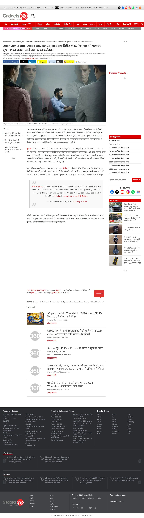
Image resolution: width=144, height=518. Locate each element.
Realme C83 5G (56, 424)
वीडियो (56, 24)
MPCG (89, 8)
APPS (75, 8)
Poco (129, 414)
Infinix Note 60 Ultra (57, 429)
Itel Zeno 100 (55, 414)
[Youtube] (122, 192)
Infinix (99, 433)
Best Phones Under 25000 (34, 417)
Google (99, 424)
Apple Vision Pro (8, 430)
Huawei (99, 431)
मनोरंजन (60, 28)
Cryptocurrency (30, 422)
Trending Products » (118, 73)
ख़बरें (14, 42)
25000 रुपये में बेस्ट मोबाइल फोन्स (119, 162)
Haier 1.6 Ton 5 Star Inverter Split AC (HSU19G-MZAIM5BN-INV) (82, 440)
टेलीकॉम (88, 28)
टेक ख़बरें (14, 24)
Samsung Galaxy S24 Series (35, 419)
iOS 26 (5, 423)
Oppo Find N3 (7, 442)
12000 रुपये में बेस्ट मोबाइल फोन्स (119, 151)
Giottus (27, 429)
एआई (27, 24)
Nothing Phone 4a (57, 431)
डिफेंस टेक (67, 24)
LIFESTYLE (44, 8)
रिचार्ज (109, 24)
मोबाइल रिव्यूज (114, 200)
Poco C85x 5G (56, 417)
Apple (99, 419)
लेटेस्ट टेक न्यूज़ (31, 290)
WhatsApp (90, 507)
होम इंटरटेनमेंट (52, 323)
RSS (31, 495)
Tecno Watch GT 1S (79, 419)
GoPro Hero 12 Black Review (35, 438)
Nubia (114, 429)
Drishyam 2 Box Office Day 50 (94, 302)
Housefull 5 (29, 436)
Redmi (130, 419)
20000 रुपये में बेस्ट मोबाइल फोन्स (119, 158)
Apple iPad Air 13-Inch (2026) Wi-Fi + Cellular (83, 415)
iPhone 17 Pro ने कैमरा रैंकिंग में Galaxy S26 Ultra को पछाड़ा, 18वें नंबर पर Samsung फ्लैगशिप (92, 480)
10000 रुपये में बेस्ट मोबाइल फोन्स (119, 148)
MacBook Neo (56, 433)
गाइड (77, 24)
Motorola (115, 424)
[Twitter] (117, 192)
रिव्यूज (40, 24)
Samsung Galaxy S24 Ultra (34, 426)
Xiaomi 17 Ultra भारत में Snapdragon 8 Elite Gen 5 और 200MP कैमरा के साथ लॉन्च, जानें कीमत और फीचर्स (57, 459)
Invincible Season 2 (32, 441)
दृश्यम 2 (30, 148)
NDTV (4, 8)
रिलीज (65, 168)
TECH (57, 8)
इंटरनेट (105, 28)
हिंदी (21, 8)
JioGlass (28, 443)
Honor (99, 429)
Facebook (73, 507)
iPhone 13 (6, 438)
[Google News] (138, 192)
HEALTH (51, 8)
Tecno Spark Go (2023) (10, 445)
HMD (99, 426)
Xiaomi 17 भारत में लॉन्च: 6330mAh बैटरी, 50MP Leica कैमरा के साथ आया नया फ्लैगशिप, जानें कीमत (22, 459)
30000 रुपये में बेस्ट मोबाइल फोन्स (119, 165)
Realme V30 (29, 414)
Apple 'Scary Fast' (31, 433)
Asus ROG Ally (78, 428)
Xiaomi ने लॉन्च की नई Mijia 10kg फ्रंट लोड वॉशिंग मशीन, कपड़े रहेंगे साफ (126, 479)
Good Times (103, 8)
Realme (130, 417)
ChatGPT (6, 421)
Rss (94, 507)
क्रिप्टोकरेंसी (127, 24)
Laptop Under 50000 (10, 426)
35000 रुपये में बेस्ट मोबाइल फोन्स (119, 169)
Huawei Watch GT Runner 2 (82, 421)
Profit (16, 8)
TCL (129, 426)
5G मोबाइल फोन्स (114, 140)
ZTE (129, 433)
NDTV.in (53, 509)
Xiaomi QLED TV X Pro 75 (82, 423)
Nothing (115, 426)
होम (6, 24)
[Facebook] (112, 192)
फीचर (48, 24)
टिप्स (80, 28)
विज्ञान (97, 28)
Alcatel (99, 417)
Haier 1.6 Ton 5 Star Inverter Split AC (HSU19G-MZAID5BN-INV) (82, 434)
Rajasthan (82, 8)
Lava (114, 419)
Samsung (131, 422)
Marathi (95, 8)
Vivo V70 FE (55, 422)
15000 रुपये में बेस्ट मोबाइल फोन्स (119, 155)
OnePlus (115, 431)
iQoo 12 (28, 424)
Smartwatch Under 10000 (11, 428)
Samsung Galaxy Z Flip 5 (33, 431)
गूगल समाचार (55, 292)
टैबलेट (45, 28)
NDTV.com (54, 507)
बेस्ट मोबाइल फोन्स (114, 144)
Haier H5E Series (78, 426)
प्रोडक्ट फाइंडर (88, 24)
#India (57, 196)
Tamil (99, 498)
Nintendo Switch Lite (80, 430)
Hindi (83, 498)
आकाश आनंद (30, 58)
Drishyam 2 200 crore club (50, 302)
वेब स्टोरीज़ (131, 28)
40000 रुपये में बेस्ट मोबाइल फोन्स (119, 172)
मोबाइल (37, 28)
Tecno (130, 429)
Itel (113, 417)
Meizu (114, 422)
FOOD (38, 8)
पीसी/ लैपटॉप (71, 28)
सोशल (113, 28)
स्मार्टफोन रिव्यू (41, 290)
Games (62, 8)
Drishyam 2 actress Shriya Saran (72, 302)
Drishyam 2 (37, 302)
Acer (98, 414)
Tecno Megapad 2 (57, 440)
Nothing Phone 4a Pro (58, 426)
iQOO (114, 414)
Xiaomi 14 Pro (7, 440)
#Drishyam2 (37, 186)
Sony (129, 424)
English (74, 498)
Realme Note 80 (56, 419)
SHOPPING (69, 8)
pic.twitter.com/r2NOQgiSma (75, 196)
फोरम (100, 24)
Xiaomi (130, 431)
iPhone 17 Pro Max (9, 419)
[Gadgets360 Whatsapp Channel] (133, 192)
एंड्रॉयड (32, 292)
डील (117, 24)
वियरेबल (121, 28)
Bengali (91, 498)
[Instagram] (128, 192)
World (10, 8)
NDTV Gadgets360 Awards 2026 (17, 28)
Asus (99, 422)
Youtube (81, 507)
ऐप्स (52, 28)
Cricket (32, 8)
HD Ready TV (30, 445)
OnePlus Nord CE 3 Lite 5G (12, 435)
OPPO (114, 433)
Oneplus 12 (7, 433)
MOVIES (25, 8)
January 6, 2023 (80, 201)
